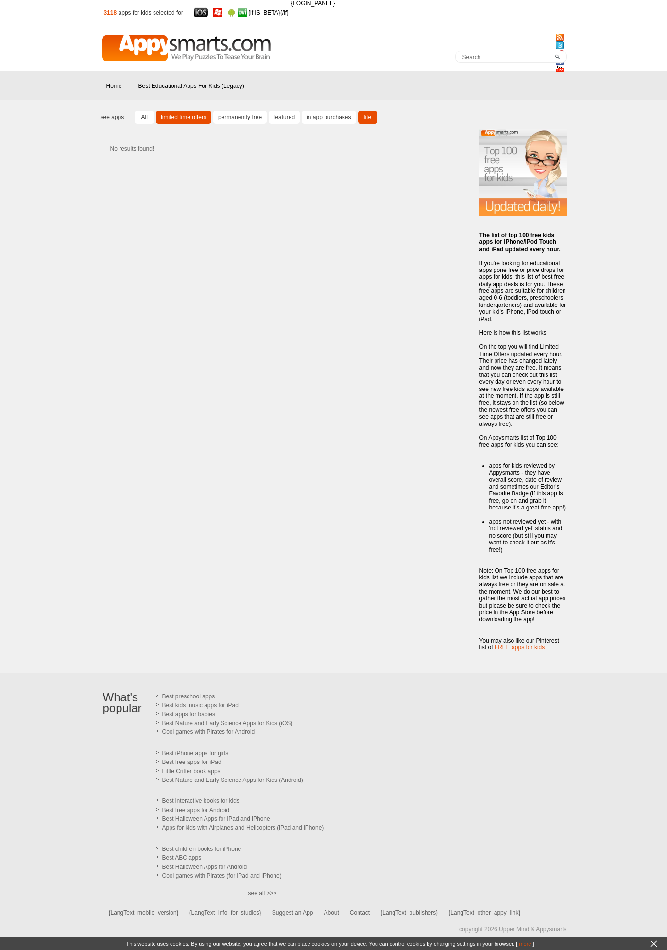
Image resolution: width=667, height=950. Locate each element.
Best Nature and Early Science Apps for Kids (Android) (232, 780)
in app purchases (329, 117)
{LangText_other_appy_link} (484, 912)
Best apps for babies (188, 714)
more (525, 944)
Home (114, 86)
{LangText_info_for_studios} (225, 912)
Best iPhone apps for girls (195, 753)
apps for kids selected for (151, 12)
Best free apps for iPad (192, 762)
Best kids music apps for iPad (200, 705)
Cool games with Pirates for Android (208, 732)
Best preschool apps (188, 696)
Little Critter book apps (191, 771)
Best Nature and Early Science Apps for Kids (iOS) (227, 723)
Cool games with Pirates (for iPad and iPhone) (222, 875)
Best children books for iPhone (201, 849)
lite (367, 117)
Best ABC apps (182, 857)
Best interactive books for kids (200, 800)
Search (471, 57)
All (144, 117)
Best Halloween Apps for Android (204, 867)
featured (284, 117)
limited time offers (183, 117)
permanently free (240, 117)
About (331, 912)
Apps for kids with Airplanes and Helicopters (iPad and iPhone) (243, 827)
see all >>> (262, 893)
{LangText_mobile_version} (144, 912)
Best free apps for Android (196, 810)
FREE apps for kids (520, 647)
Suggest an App (292, 912)
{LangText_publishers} (409, 912)
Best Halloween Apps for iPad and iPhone (216, 818)
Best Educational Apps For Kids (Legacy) (191, 86)
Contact (360, 912)
